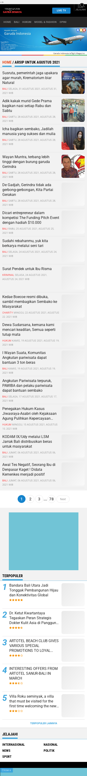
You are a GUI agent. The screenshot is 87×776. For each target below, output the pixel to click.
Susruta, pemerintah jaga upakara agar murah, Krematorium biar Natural (30, 78)
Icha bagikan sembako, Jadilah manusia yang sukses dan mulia (28, 131)
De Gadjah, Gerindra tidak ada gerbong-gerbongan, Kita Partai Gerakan (27, 190)
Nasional (51, 744)
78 (51, 499)
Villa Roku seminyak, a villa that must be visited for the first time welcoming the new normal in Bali (32, 701)
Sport (7, 756)
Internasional (13, 744)
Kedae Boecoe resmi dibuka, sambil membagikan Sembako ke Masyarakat (29, 302)
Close (6, 770)
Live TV (60, 10)
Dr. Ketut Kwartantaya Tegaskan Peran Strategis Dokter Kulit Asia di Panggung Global (33, 618)
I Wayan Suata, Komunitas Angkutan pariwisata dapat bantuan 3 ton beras (24, 358)
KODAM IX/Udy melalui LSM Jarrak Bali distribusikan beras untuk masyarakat (27, 441)
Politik (49, 750)
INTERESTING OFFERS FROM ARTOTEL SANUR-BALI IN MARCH (33, 673)
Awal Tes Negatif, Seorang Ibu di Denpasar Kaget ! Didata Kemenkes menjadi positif (28, 469)
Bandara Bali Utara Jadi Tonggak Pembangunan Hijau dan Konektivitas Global (33, 590)
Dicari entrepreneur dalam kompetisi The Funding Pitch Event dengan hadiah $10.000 (30, 218)
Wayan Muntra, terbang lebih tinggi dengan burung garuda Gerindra (26, 162)
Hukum (26, 22)
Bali (16, 22)
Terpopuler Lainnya (43, 723)
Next (63, 499)
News (6, 750)
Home (7, 22)
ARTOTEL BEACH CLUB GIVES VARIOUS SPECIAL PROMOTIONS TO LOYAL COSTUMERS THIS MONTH (34, 646)
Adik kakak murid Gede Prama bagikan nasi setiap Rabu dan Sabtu (27, 106)
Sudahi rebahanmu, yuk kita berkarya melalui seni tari (25, 243)
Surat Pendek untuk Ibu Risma (27, 269)
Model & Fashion (45, 22)
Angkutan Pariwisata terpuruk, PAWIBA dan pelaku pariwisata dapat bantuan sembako (27, 386)
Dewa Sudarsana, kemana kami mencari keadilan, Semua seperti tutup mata (28, 330)
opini (63, 22)
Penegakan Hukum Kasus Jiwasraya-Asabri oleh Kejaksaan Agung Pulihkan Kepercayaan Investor (29, 413)
